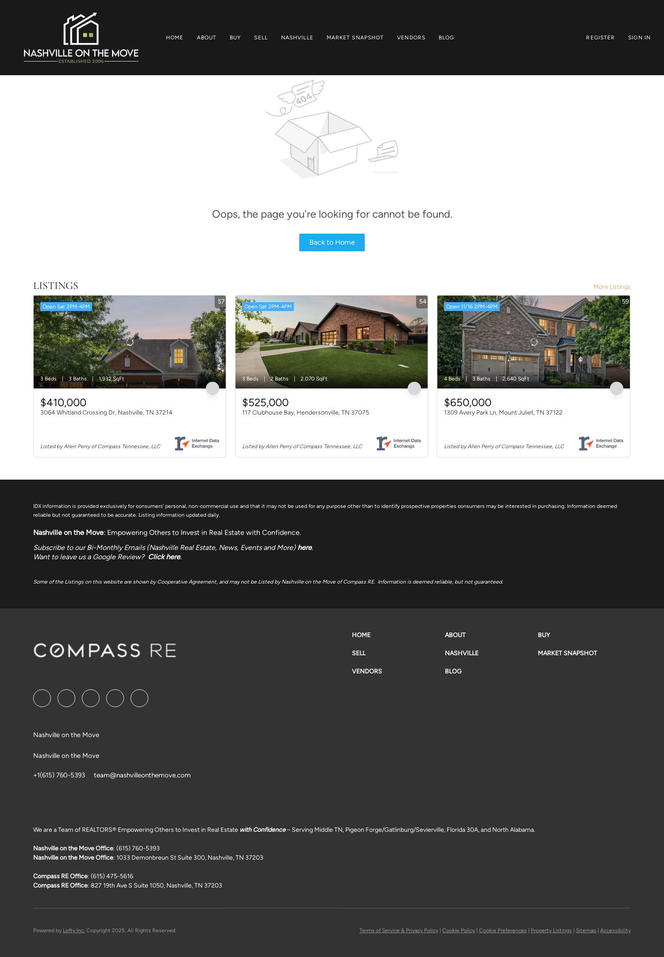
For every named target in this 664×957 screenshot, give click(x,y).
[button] (80, 37)
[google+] (139, 698)
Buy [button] (235, 38)
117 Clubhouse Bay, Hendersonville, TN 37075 (305, 412)
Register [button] (600, 38)
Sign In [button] (639, 38)
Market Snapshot (355, 38)
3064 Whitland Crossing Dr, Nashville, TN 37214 (106, 412)
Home (174, 38)
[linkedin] (66, 698)
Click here (164, 557)
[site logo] (105, 653)
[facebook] (42, 698)
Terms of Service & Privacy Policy (398, 930)
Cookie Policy (458, 930)
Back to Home (332, 242)
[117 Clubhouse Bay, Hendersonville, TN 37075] (331, 342)
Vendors (411, 38)
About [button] (207, 38)
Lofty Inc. (74, 930)
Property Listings (551, 930)
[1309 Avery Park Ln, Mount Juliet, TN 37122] (533, 342)
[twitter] (91, 698)
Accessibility (615, 930)
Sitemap (586, 930)
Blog (446, 38)
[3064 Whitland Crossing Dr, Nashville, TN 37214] (130, 342)
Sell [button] (260, 38)
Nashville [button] (297, 38)
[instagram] (115, 698)
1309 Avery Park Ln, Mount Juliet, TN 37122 (503, 412)
